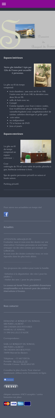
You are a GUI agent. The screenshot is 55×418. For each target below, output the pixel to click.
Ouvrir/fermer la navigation (27, 4)
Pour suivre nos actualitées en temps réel (23, 207)
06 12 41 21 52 (20, 361)
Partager (8, 380)
